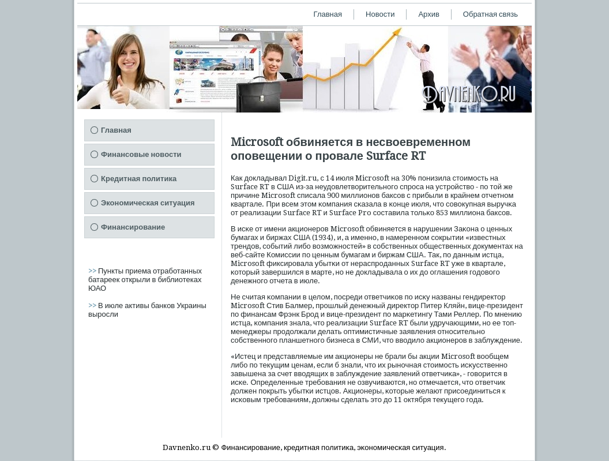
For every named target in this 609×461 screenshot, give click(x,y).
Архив (428, 14)
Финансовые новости (141, 154)
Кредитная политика (138, 178)
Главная (328, 14)
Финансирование (133, 227)
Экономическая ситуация (148, 202)
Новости (380, 14)
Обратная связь (490, 14)
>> (93, 271)
